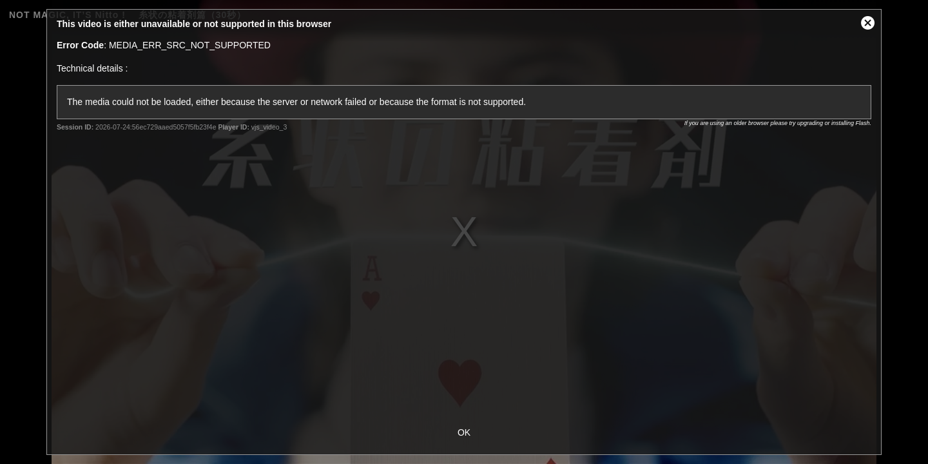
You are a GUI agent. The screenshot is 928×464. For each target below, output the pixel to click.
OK (464, 432)
